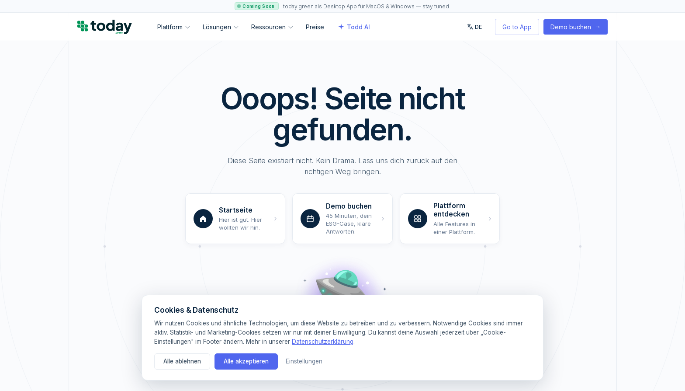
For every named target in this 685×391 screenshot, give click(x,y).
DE (474, 26)
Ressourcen (272, 27)
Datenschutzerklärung (322, 341)
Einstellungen (304, 361)
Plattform (173, 27)
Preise (315, 27)
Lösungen (221, 27)
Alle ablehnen (182, 361)
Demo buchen (575, 27)
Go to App (517, 27)
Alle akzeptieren (246, 361)
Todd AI (354, 27)
